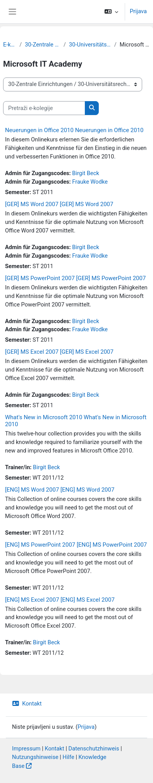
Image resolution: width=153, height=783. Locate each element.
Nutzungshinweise (35, 757)
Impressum (26, 748)
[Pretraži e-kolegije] (44, 108)
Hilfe (68, 757)
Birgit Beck (85, 173)
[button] (111, 11)
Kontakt (27, 703)
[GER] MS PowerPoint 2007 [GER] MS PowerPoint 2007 (75, 278)
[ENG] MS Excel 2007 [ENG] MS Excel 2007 (60, 599)
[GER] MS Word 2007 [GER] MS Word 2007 (59, 204)
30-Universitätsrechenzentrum (90, 44)
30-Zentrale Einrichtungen (42, 44)
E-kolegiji (9, 44)
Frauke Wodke (90, 181)
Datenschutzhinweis (94, 748)
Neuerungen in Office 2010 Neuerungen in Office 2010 (74, 130)
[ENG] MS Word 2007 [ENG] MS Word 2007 (59, 489)
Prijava (138, 11)
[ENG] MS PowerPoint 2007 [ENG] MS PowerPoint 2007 (76, 544)
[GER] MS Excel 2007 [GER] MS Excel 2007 (59, 351)
